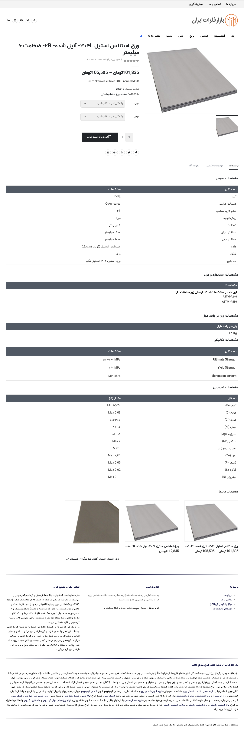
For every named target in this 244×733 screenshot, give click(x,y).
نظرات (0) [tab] (194, 166)
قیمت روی (208, 691)
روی (233, 36)
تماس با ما (215, 4)
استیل (204, 36)
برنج (192, 36)
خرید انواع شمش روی (152, 691)
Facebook (136, 152)
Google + (115, 152)
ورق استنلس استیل (197, 704)
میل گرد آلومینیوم (185, 695)
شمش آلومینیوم (89, 691)
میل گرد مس (30, 695)
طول (137, 103)
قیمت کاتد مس (72, 695)
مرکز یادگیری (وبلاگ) (221, 604)
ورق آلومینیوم (219, 695)
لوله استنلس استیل (219, 704)
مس (180, 36)
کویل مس (17, 695)
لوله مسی (86, 695)
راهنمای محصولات (222, 608)
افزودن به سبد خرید (97, 137)
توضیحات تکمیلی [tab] (214, 166)
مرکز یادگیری (196, 4)
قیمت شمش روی (192, 691)
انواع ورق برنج (64, 700)
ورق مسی (43, 695)
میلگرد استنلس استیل (174, 704)
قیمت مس (109, 695)
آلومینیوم (219, 36)
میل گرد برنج (49, 700)
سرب (169, 36)
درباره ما (231, 4)
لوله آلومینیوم (203, 695)
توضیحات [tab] (233, 166)
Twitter (129, 152)
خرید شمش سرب (134, 700)
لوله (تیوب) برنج (32, 700)
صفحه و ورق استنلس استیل (114, 94)
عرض (136, 116)
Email (108, 152)
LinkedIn (122, 152)
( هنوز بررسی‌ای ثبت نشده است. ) (104, 59)
